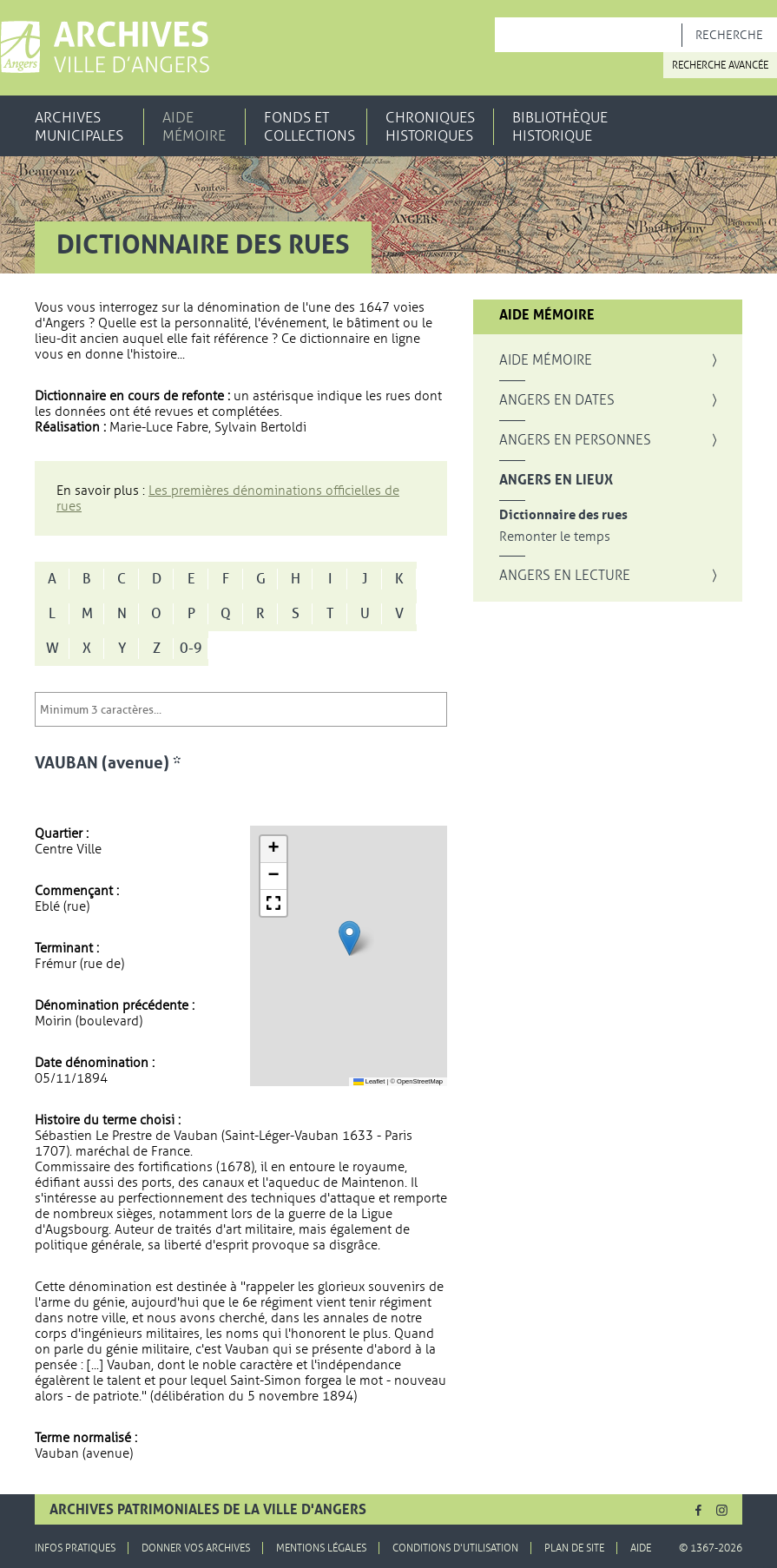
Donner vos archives (196, 1548)
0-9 (191, 648)
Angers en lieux (556, 480)
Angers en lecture (564, 576)
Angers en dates (557, 400)
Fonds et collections (309, 127)
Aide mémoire (194, 127)
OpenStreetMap (420, 1081)
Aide (640, 1548)
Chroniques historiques (430, 127)
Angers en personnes (575, 440)
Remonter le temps (554, 537)
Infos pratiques (75, 1548)
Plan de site (574, 1548)
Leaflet (369, 1081)
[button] (349, 938)
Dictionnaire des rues (563, 515)
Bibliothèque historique (560, 127)
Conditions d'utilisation (455, 1548)
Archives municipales (79, 127)
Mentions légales (321, 1548)
